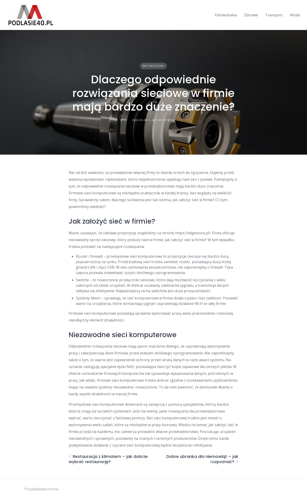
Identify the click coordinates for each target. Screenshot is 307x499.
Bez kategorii (153, 65)
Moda (295, 14)
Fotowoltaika (226, 14)
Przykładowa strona (41, 489)
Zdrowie (251, 14)
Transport (274, 14)
